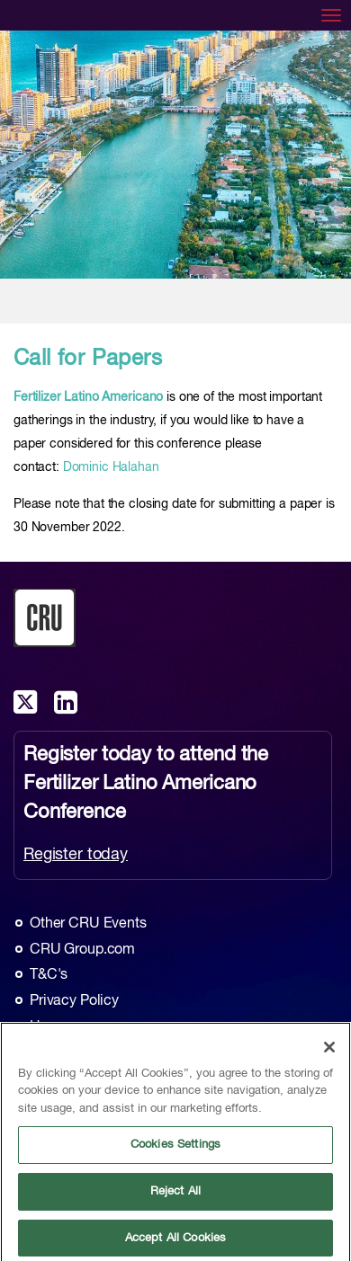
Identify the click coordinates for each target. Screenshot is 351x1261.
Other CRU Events (88, 924)
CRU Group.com (82, 950)
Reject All (175, 1195)
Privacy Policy (74, 1001)
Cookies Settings (175, 1148)
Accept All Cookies (175, 1242)
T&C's (49, 975)
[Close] (329, 1050)
